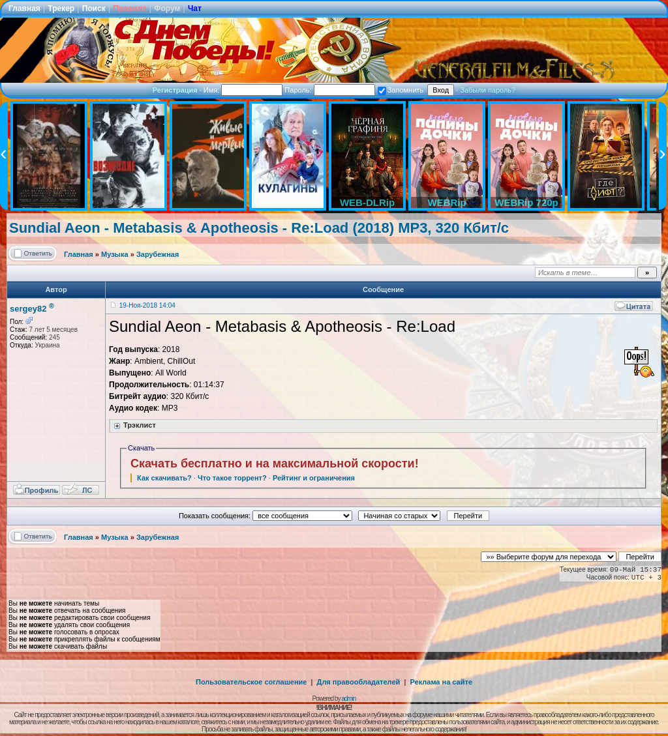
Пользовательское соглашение (251, 682)
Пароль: (329, 90)
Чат (195, 8)
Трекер (61, 8)
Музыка (115, 254)
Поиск (94, 8)
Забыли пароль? (487, 90)
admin (348, 698)
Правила (130, 8)
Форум (167, 8)
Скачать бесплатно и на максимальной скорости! (274, 463)
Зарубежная (157, 254)
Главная (24, 8)
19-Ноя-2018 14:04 (147, 305)
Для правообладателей (359, 682)
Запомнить (400, 90)
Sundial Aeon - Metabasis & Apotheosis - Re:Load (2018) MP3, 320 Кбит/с (259, 228)
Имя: (243, 90)
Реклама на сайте (441, 682)
